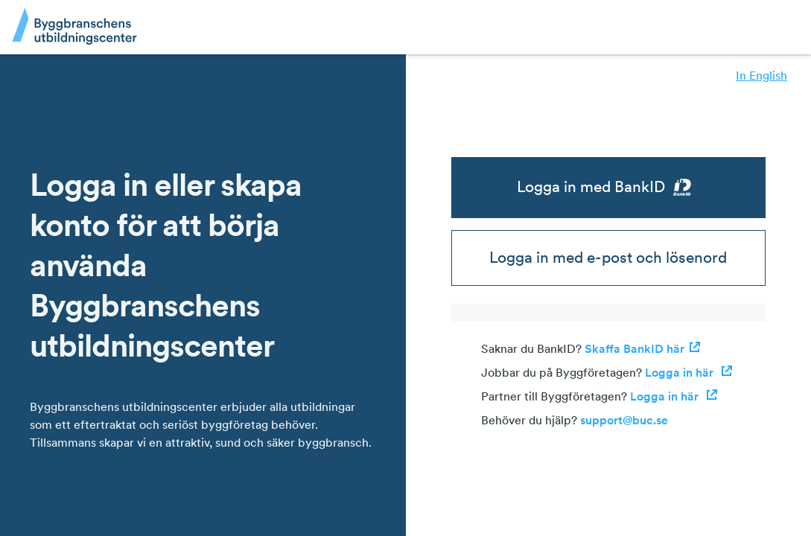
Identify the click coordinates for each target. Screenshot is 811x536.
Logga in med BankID (608, 187)
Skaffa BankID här (643, 348)
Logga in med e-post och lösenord (608, 257)
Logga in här (689, 372)
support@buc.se (624, 419)
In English (761, 75)
